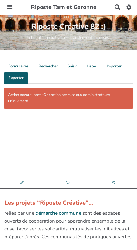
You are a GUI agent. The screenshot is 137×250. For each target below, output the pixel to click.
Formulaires (18, 66)
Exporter (16, 78)
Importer (114, 66)
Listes (92, 66)
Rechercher (48, 66)
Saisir (72, 66)
